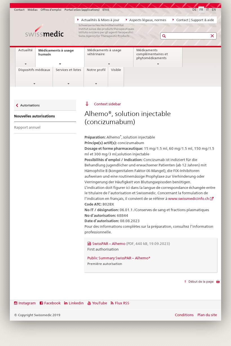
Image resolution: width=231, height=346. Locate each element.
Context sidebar (107, 104)
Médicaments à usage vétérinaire (104, 52)
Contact (19, 9)
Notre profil (96, 70)
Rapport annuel (27, 127)
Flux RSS (122, 303)
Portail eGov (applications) (82, 9)
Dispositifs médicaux (34, 70)
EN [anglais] (214, 10)
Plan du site (207, 314)
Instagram (27, 303)
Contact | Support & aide (193, 19)
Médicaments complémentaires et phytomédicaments (152, 54)
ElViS (106, 9)
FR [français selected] (201, 10)
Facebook (52, 303)
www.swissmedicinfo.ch (188, 198)
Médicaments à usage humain (56, 54)
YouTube (99, 303)
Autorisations (29, 104)
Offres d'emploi (51, 9)
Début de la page (201, 282)
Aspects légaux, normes (146, 19)
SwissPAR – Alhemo (131, 243)
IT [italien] (207, 10)
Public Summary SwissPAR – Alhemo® (118, 258)
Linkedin (76, 303)
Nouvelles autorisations (34, 116)
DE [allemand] (194, 10)
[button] (164, 36)
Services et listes (68, 70)
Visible (116, 70)
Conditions (184, 314)
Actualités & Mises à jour (98, 19)
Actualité (25, 50)
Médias (32, 9)
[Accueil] (80, 30)
